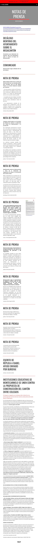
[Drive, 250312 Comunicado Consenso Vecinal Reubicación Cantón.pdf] (28, 120)
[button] (1, 4)
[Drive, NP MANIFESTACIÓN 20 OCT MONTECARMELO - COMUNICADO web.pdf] (28, 168)
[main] (19, 15)
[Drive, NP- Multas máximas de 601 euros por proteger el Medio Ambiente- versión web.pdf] (28, 81)
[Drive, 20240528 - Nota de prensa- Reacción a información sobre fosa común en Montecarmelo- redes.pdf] (28, 279)
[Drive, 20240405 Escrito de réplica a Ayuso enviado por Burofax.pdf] (28, 362)
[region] (19, 1)
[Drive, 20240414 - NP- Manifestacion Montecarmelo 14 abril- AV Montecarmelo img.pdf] (28, 326)
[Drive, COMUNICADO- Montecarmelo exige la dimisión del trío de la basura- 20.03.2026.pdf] (28, 68)
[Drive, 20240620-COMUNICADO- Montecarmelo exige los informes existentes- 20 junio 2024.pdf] (28, 247)
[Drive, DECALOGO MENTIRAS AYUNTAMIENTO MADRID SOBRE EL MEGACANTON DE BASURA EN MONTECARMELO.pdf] (27, 42)
